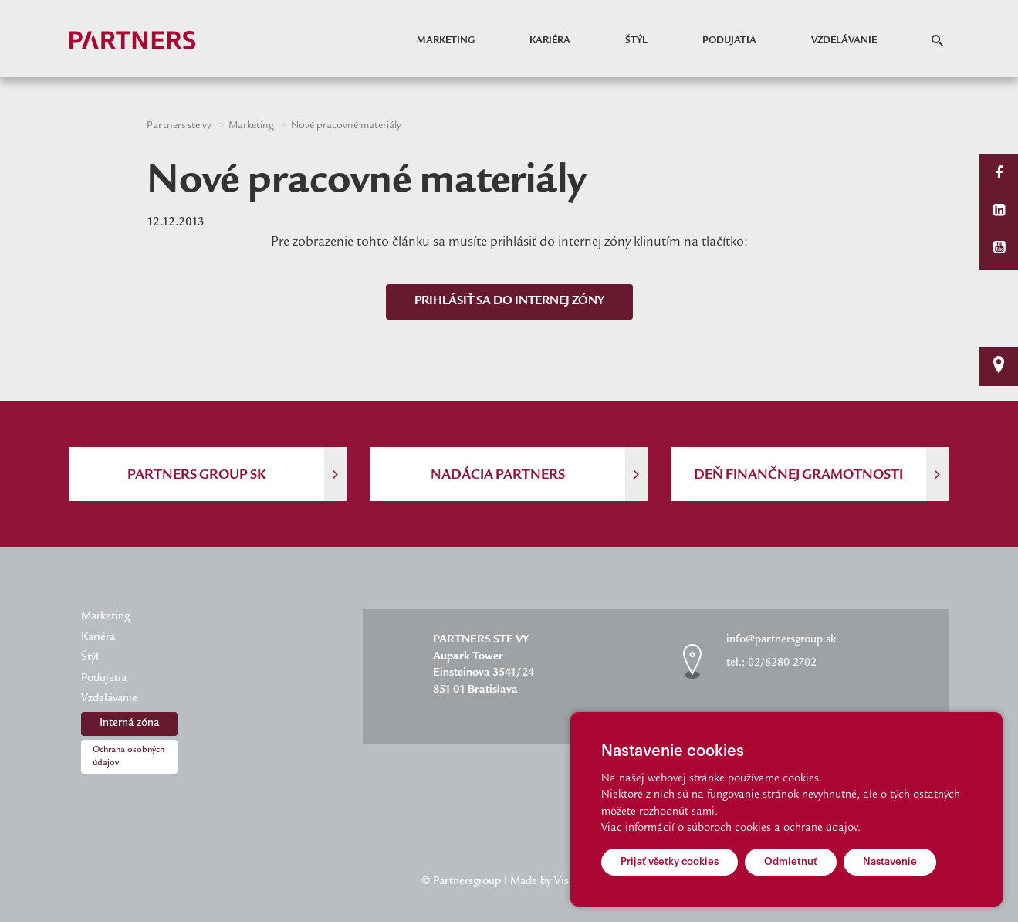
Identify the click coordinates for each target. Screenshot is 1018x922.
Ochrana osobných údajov (128, 757)
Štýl (636, 41)
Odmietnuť (790, 861)
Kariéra (549, 41)
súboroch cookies (729, 828)
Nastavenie (890, 861)
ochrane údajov (820, 828)
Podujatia (729, 41)
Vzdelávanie (844, 41)
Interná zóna (129, 723)
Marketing (446, 41)
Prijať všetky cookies (670, 861)
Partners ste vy (179, 125)
